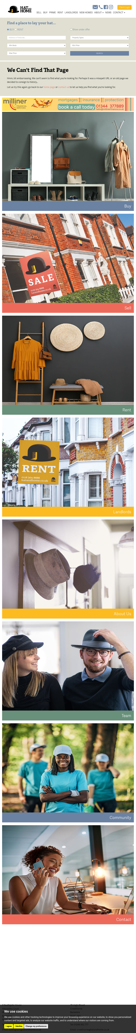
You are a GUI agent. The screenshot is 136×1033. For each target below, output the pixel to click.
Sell (39, 12)
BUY (10, 29)
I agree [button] (9, 1026)
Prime (52, 12)
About (99, 12)
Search (99, 53)
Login (124, 7)
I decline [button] (18, 1026)
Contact (119, 12)
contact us (63, 87)
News (108, 12)
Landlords (71, 12)
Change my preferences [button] (36, 1026)
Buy (45, 12)
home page (49, 87)
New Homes (86, 12)
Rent (60, 12)
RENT (19, 29)
